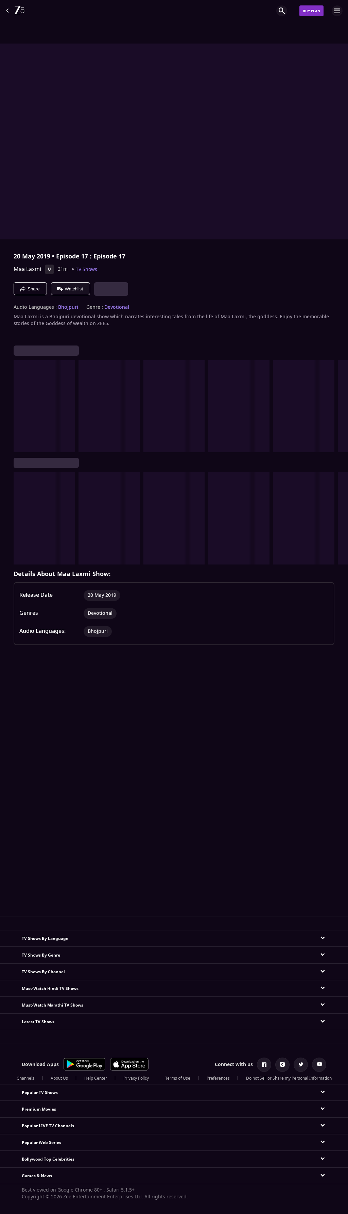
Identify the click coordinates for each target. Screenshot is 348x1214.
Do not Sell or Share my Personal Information (289, 1078)
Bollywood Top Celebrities (48, 1159)
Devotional (116, 307)
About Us (59, 1078)
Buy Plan (311, 11)
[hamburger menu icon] (337, 10)
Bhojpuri (68, 307)
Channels (25, 1078)
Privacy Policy (136, 1078)
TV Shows (86, 269)
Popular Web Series (41, 1143)
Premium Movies (39, 1109)
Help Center (95, 1078)
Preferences (218, 1078)
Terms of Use (177, 1078)
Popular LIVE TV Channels (48, 1126)
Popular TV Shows (40, 1093)
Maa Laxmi (27, 269)
